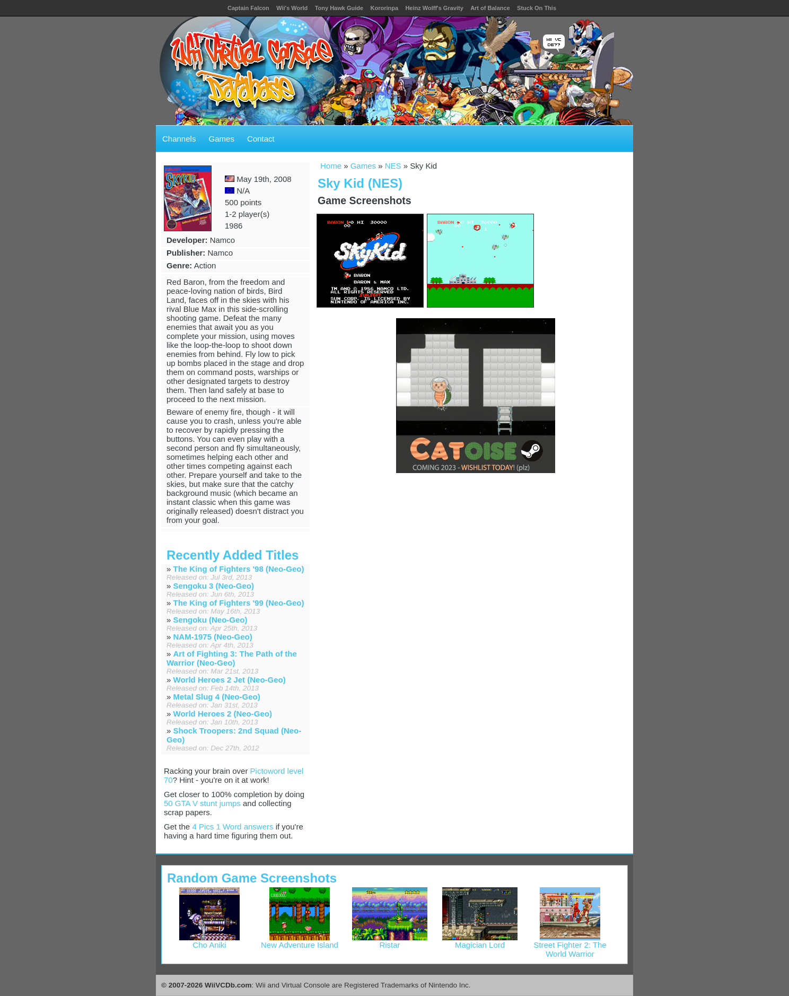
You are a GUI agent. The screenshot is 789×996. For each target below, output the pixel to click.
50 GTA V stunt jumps (202, 803)
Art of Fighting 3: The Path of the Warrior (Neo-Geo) (231, 658)
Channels (179, 138)
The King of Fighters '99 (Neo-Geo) (238, 602)
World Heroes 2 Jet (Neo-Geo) (229, 679)
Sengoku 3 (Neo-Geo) (214, 585)
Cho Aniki (209, 941)
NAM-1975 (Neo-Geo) (212, 636)
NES (393, 165)
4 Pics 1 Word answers (232, 826)
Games (221, 138)
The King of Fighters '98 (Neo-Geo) (238, 568)
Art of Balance (490, 8)
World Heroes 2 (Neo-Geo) (222, 713)
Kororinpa (384, 8)
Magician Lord (480, 941)
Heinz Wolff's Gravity (434, 8)
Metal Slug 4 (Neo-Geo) (216, 696)
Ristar (390, 941)
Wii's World (292, 8)
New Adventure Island (299, 941)
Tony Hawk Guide (339, 8)
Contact (261, 138)
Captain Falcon (248, 8)
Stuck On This (536, 8)
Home (330, 165)
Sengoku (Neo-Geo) (210, 619)
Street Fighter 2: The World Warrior (569, 945)
